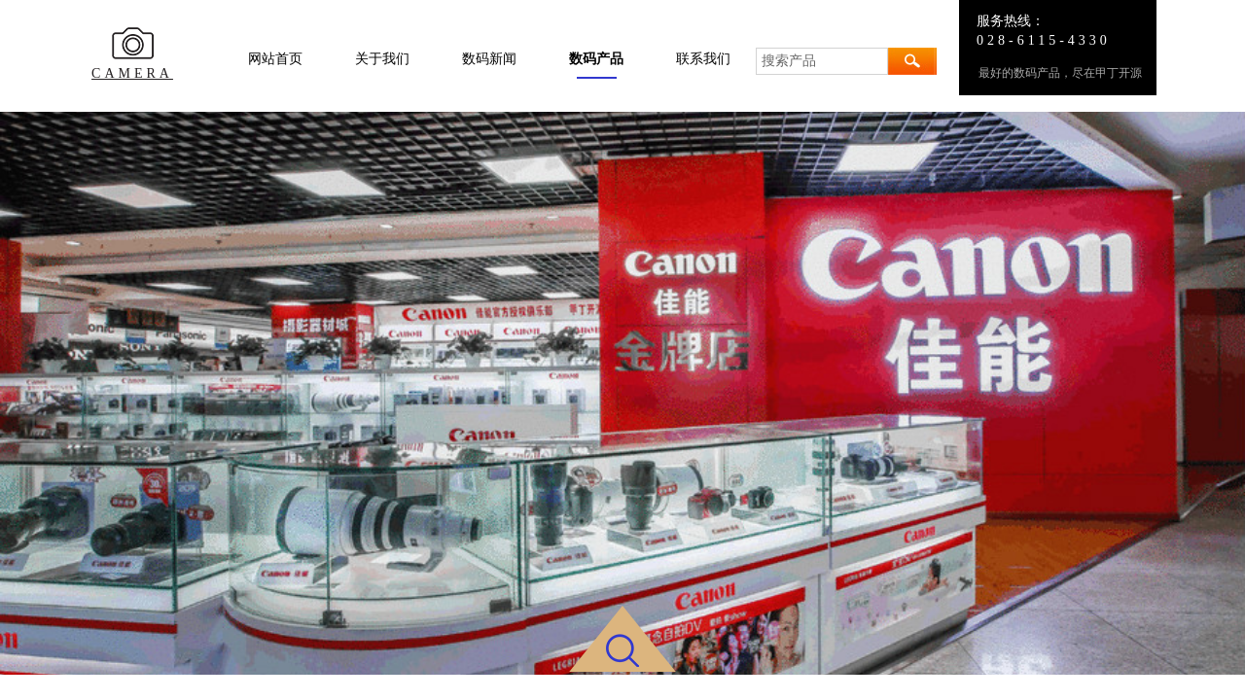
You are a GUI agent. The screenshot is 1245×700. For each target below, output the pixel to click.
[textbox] (822, 61)
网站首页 (275, 59)
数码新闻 (489, 59)
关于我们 (382, 59)
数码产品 (596, 59)
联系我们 (703, 59)
